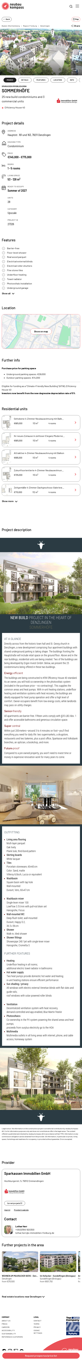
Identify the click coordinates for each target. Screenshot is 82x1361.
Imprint (7, 1210)
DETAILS (24, 80)
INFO (72, 80)
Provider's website (21, 1210)
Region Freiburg (30, 26)
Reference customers (12, 1337)
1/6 (74, 70)
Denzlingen (45, 26)
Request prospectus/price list (41, 1355)
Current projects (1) (14, 1203)
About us (6, 1321)
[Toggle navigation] (77, 6)
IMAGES (10, 80)
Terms (37, 1324)
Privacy (37, 1327)
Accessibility (8, 1330)
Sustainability (9, 1334)
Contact (38, 1321)
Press (4, 1324)
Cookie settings (38, 1331)
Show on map (41, 331)
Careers (6, 1327)
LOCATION (57, 80)
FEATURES (40, 80)
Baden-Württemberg (11, 26)
